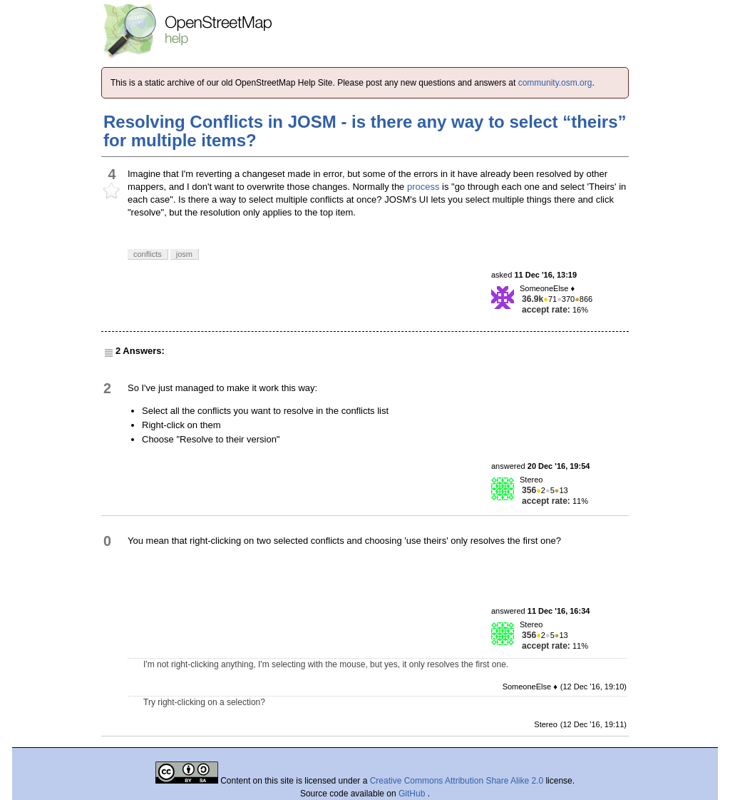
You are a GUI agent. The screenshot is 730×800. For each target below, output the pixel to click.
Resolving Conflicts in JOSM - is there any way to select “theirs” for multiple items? (365, 131)
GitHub (413, 794)
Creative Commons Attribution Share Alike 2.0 (456, 781)
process (423, 186)
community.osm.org (555, 83)
